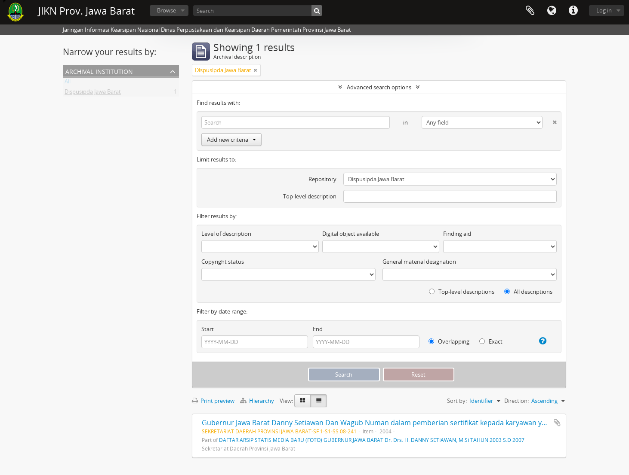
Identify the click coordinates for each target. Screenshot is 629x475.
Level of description (226, 234)
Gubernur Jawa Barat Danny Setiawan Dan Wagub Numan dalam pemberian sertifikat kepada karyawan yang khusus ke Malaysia (409, 422)
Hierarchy (257, 401)
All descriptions (528, 291)
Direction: (516, 401)
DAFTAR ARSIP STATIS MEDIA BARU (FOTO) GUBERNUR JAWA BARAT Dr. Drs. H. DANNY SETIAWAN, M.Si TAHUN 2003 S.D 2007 (371, 439)
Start (207, 329)
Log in (604, 10)
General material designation (419, 261)
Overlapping (449, 341)
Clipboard (530, 10)
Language (551, 10)
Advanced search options (379, 87)
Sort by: (457, 401)
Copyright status (222, 261)
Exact (491, 341)
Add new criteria (231, 139)
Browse (166, 10)
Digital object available (350, 234)
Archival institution (99, 70)
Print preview (213, 401)
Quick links (573, 10)
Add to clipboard (557, 422)
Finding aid (457, 234)
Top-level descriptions (461, 291)
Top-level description (309, 196)
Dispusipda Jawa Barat (93, 93)
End (318, 329)
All (68, 83)
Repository (322, 179)
